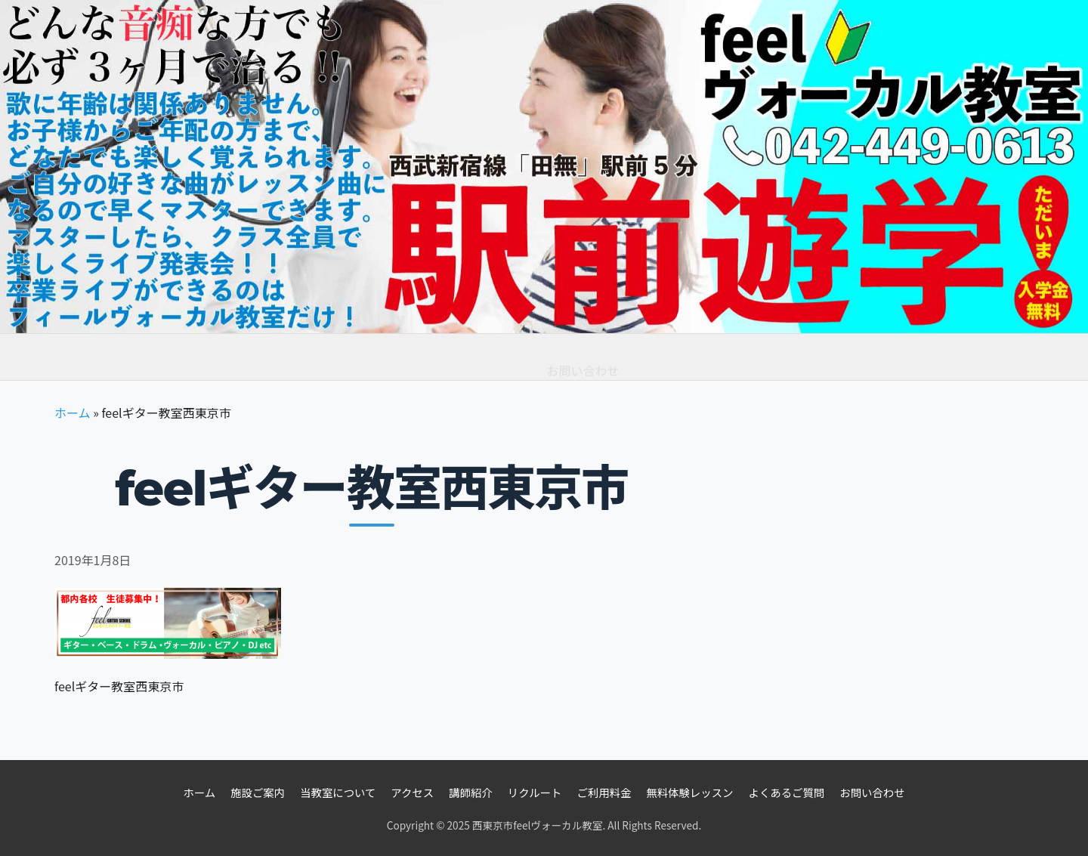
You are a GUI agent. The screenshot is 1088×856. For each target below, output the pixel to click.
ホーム (88, 357)
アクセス (412, 792)
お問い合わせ (583, 357)
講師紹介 (471, 792)
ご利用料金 (245, 362)
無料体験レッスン (353, 365)
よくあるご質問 (474, 368)
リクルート (535, 792)
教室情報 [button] (160, 359)
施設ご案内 (257, 792)
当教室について (338, 792)
